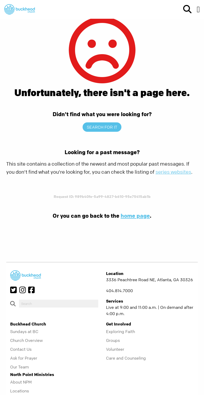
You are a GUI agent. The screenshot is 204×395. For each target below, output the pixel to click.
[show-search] (185, 9)
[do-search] (58, 304)
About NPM (21, 382)
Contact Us (21, 349)
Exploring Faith (120, 331)
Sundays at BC (24, 331)
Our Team (19, 366)
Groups (113, 340)
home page (135, 215)
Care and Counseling (126, 358)
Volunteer (115, 349)
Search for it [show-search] (102, 127)
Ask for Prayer (23, 358)
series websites (173, 172)
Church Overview (26, 340)
